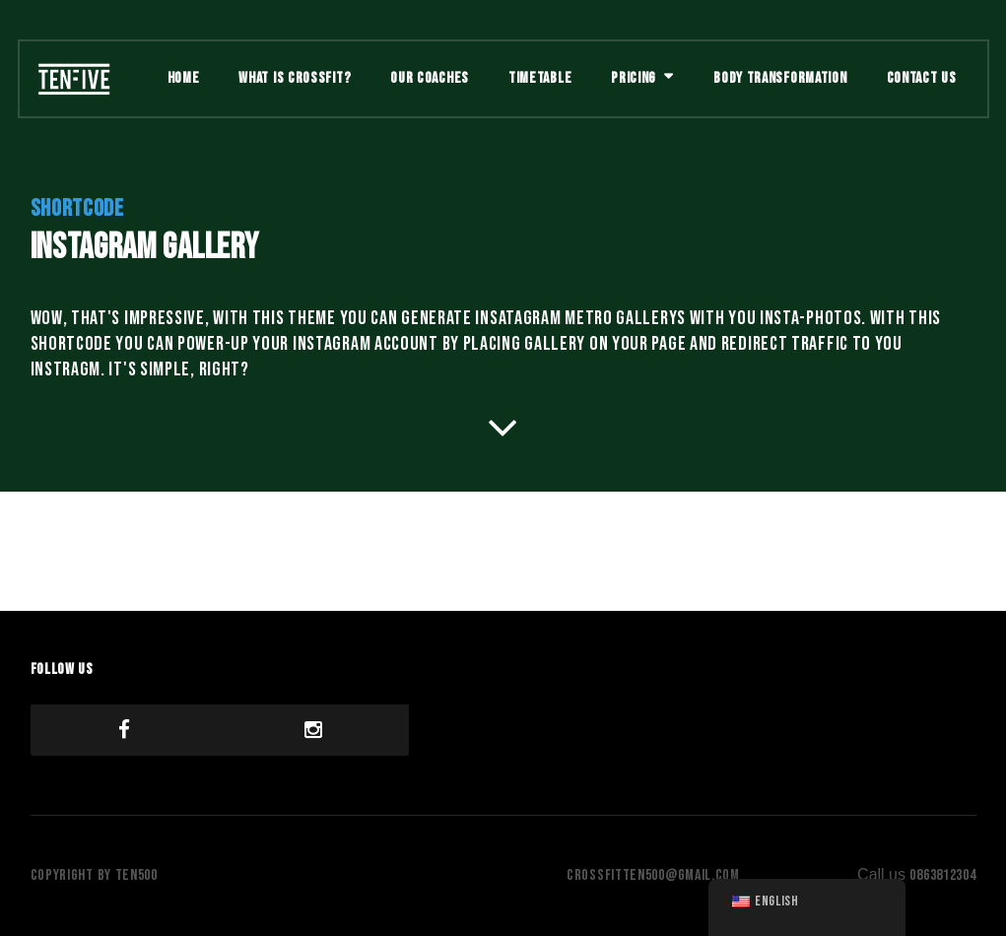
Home (184, 78)
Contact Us (922, 78)
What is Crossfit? (294, 78)
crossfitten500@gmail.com (653, 875)
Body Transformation (779, 78)
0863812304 (942, 875)
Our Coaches (429, 78)
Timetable (539, 78)
